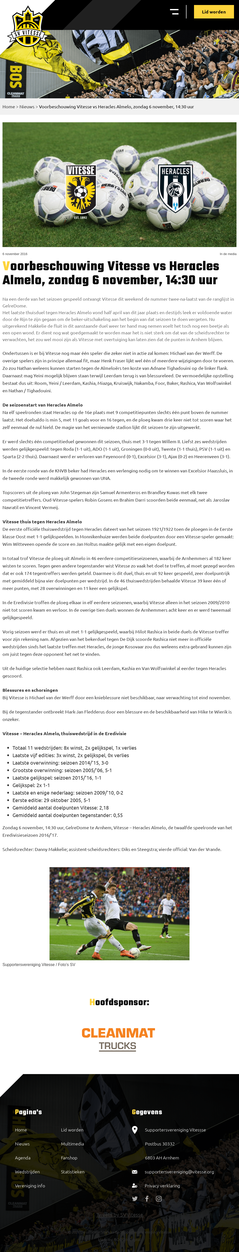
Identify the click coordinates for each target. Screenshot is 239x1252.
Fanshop (69, 1157)
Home (8, 106)
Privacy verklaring (162, 1185)
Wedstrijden (27, 1171)
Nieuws (27, 106)
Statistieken (72, 1171)
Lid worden (214, 11)
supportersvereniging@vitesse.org (179, 1171)
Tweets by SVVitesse (119, 1214)
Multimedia (72, 1143)
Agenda (22, 1157)
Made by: (105, 1239)
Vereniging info (30, 1185)
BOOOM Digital (127, 1239)
